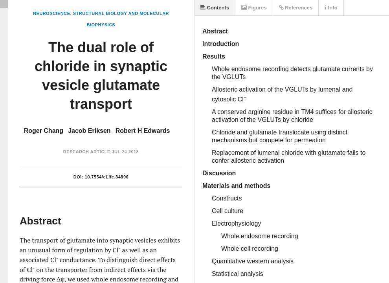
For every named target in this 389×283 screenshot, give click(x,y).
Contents (214, 8)
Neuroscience (51, 13)
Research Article (86, 151)
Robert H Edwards (143, 130)
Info (331, 8)
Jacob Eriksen (89, 130)
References (296, 8)
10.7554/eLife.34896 (107, 177)
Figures (254, 8)
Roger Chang (43, 130)
